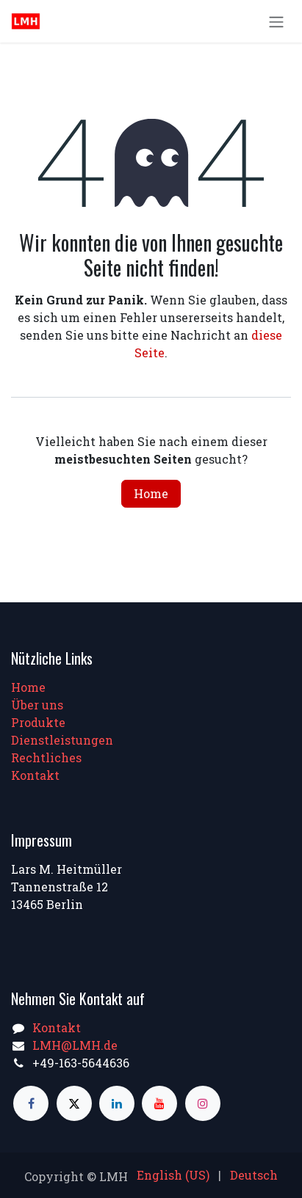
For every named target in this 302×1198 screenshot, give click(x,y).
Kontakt (35, 775)
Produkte (38, 722)
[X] (74, 1103)
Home (151, 493)
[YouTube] (159, 1103)
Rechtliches (46, 757)
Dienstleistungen (62, 740)
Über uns (37, 704)
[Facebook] (30, 1103)
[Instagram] (202, 1103)
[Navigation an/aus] (276, 21)
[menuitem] (173, 1175)
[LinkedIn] (116, 1103)
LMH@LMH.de (75, 1045)
